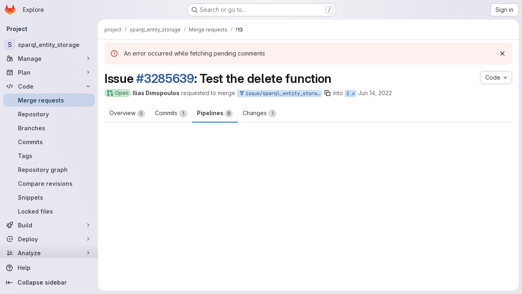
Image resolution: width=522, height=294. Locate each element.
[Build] (49, 225)
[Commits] (49, 141)
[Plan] (49, 72)
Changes (259, 113)
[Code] (49, 86)
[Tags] (49, 155)
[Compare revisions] (49, 183)
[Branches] (49, 127)
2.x (350, 93)
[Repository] (49, 113)
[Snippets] (49, 197)
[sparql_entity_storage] (49, 44)
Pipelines (215, 113)
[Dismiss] (502, 53)
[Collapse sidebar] (49, 282)
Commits (171, 113)
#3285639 (165, 78)
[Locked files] (49, 211)
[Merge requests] (49, 100)
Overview (127, 113)
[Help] (49, 267)
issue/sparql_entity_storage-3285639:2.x (280, 93)
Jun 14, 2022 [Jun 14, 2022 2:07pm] (375, 92)
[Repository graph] (49, 169)
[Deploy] (49, 238)
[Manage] (49, 58)
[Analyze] (49, 252)
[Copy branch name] (327, 93)
